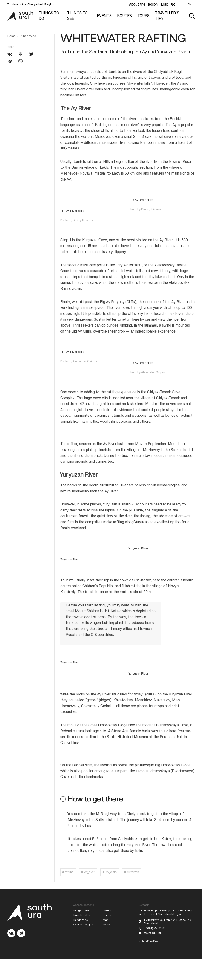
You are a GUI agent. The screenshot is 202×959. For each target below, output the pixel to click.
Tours (106, 924)
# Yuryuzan (131, 872)
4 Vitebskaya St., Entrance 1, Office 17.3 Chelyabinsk (167, 922)
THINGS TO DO (49, 16)
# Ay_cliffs (110, 872)
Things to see (81, 910)
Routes (107, 915)
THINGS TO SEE (77, 16)
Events (107, 910)
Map (164, 4)
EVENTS (104, 16)
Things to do (27, 36)
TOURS (143, 16)
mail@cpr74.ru (152, 932)
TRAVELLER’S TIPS (167, 16)
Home (11, 36)
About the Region (143, 4)
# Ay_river (88, 872)
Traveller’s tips (81, 915)
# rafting (68, 872)
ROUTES (124, 16)
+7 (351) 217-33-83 (154, 928)
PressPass (152, 941)
